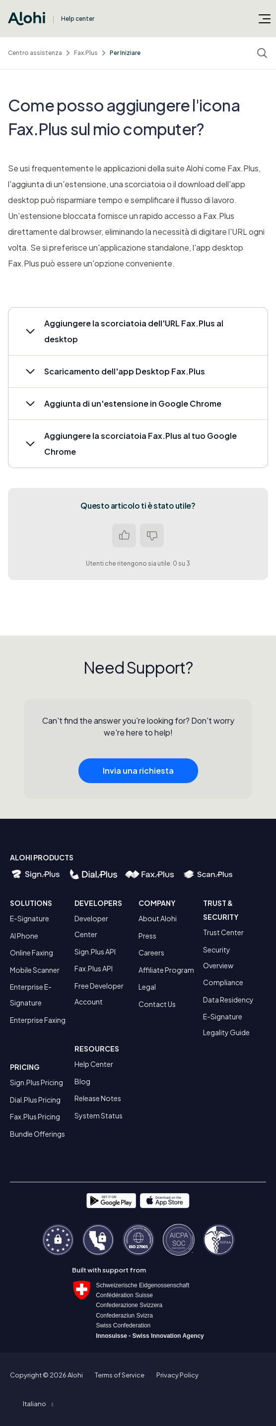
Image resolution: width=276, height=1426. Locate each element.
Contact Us (157, 1004)
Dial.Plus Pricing (35, 1099)
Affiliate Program (166, 969)
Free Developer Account (99, 993)
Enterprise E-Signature (31, 994)
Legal (147, 986)
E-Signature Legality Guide (226, 1024)
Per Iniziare (125, 52)
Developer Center (91, 926)
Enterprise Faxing (38, 1019)
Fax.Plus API (93, 968)
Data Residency (228, 999)
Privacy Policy (177, 1375)
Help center (77, 18)
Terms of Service (119, 1375)
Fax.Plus (86, 52)
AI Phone (24, 935)
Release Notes (97, 1098)
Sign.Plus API (95, 951)
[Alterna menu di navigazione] (264, 18)
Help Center (93, 1063)
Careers (151, 952)
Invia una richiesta (138, 773)
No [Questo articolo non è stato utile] (152, 535)
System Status (98, 1115)
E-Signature (29, 918)
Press (147, 935)
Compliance (223, 982)
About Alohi (157, 918)
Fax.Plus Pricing (35, 1116)
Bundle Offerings (37, 1133)
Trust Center (223, 932)
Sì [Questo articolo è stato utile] (124, 535)
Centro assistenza (35, 52)
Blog (82, 1081)
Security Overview (218, 957)
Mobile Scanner (35, 969)
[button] (138, 331)
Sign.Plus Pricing (36, 1082)
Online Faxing (31, 952)
